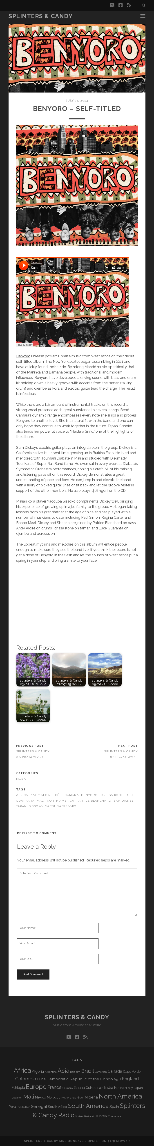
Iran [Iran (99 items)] (116, 1088)
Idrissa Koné (111, 795)
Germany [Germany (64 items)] (67, 1088)
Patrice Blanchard (93, 800)
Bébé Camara (67, 795)
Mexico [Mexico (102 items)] (40, 1097)
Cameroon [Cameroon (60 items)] (101, 1071)
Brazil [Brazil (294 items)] (87, 1071)
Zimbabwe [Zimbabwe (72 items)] (114, 1116)
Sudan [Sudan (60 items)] (79, 1116)
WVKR (125, 1141)
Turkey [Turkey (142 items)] (101, 1116)
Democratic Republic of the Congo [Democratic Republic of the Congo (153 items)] (80, 1079)
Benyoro (23, 356)
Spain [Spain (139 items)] (114, 1106)
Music (21, 778)
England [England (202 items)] (130, 1078)
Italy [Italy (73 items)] (130, 1088)
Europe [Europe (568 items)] (36, 1086)
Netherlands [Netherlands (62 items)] (68, 1097)
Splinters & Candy (41, 16)
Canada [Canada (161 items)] (115, 1071)
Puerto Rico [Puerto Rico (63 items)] (23, 1107)
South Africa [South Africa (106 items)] (57, 1107)
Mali (41, 800)
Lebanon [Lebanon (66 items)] (17, 1097)
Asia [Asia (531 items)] (63, 1070)
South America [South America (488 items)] (88, 1105)
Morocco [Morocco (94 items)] (53, 1097)
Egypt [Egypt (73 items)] (117, 1079)
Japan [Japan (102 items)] (138, 1088)
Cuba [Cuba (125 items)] (41, 1079)
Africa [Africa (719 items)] (22, 1070)
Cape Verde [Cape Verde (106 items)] (132, 1071)
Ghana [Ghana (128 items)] (79, 1088)
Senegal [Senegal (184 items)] (39, 1106)
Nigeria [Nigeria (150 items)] (91, 1097)
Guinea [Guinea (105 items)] (91, 1088)
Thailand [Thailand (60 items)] (89, 1116)
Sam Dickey (124, 800)
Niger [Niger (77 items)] (80, 1097)
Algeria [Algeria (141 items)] (38, 1071)
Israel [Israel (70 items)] (123, 1088)
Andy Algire (42, 795)
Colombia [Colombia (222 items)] (25, 1078)
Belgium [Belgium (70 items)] (75, 1071)
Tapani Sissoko (29, 806)
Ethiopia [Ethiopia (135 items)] (18, 1087)
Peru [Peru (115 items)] (12, 1107)
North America (60, 800)
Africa (22, 795)
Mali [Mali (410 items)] (28, 1096)
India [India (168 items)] (108, 1087)
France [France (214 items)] (54, 1087)
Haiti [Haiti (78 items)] (100, 1088)
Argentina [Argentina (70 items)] (51, 1071)
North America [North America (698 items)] (120, 1096)
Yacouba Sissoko (60, 806)
